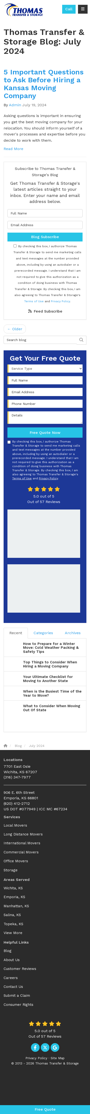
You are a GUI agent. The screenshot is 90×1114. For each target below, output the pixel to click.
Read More (13, 148)
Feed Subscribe (45, 311)
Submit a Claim (17, 995)
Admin (15, 105)
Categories (43, 633)
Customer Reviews (20, 969)
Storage (11, 870)
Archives (73, 633)
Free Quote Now (45, 432)
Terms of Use (34, 301)
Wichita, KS (13, 888)
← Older (14, 329)
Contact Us (13, 987)
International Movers (22, 843)
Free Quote (45, 1109)
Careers (11, 978)
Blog (8, 951)
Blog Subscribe (45, 237)
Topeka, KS (13, 924)
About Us (12, 960)
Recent (15, 633)
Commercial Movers (21, 852)
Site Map (58, 1058)
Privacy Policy (60, 301)
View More (13, 933)
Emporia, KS (14, 897)
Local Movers (15, 825)
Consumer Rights (18, 1004)
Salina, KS (12, 915)
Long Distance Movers (23, 834)
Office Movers (16, 861)
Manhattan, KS (16, 906)
